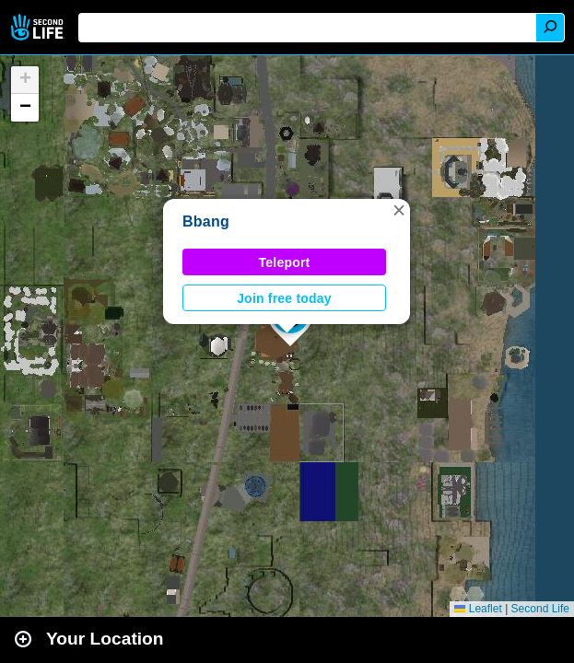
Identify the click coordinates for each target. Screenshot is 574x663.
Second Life (39, 27)
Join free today (284, 298)
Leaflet (477, 608)
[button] (399, 210)
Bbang (205, 221)
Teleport (284, 262)
